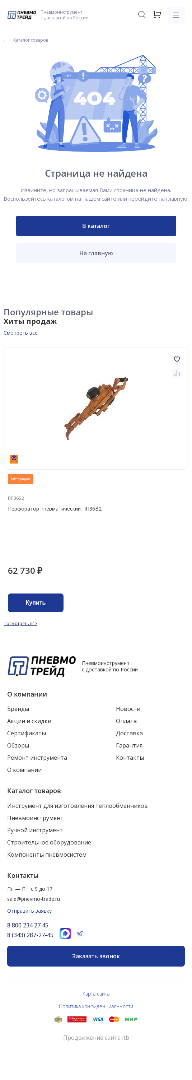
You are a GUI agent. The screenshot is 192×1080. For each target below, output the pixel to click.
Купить (36, 603)
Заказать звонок (96, 956)
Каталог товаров (34, 790)
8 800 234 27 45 (27, 925)
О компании (27, 694)
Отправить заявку (29, 910)
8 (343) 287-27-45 (30, 935)
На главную (96, 253)
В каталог (96, 226)
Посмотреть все (20, 623)
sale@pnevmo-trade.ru (33, 898)
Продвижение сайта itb (96, 1038)
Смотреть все (21, 332)
